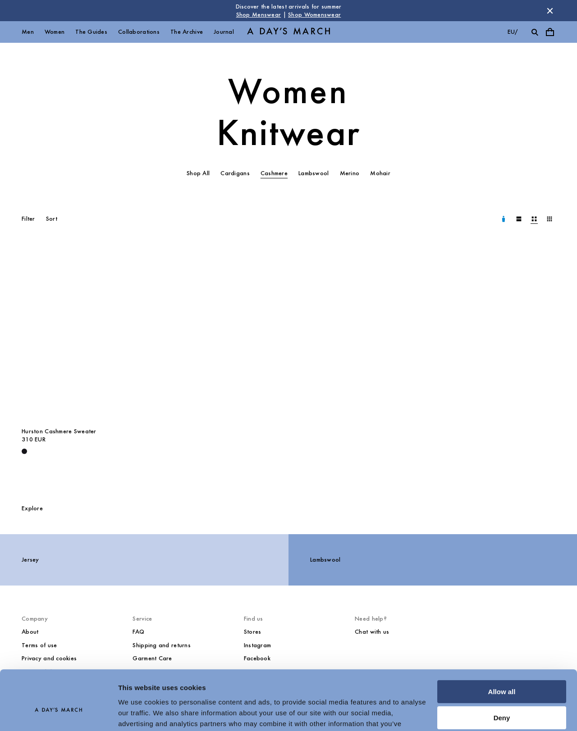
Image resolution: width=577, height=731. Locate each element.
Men (28, 32)
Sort (51, 218)
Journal (224, 32)
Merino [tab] (350, 173)
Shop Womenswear (314, 14)
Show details (139, 713)
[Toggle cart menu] (550, 32)
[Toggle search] (534, 32)
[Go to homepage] (288, 32)
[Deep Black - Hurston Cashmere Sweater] (24, 451)
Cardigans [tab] (235, 173)
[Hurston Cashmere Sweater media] (80, 334)
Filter (28, 218)
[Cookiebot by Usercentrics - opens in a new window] (58, 713)
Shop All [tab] (198, 173)
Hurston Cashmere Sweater (59, 431)
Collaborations (139, 32)
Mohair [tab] (380, 173)
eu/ (513, 32)
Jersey (30, 559)
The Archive (186, 32)
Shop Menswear (258, 14)
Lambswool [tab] (313, 173)
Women (54, 32)
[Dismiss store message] (550, 10)
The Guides (91, 32)
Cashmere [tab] (274, 173)
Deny (502, 672)
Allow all (502, 645)
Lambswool (325, 559)
